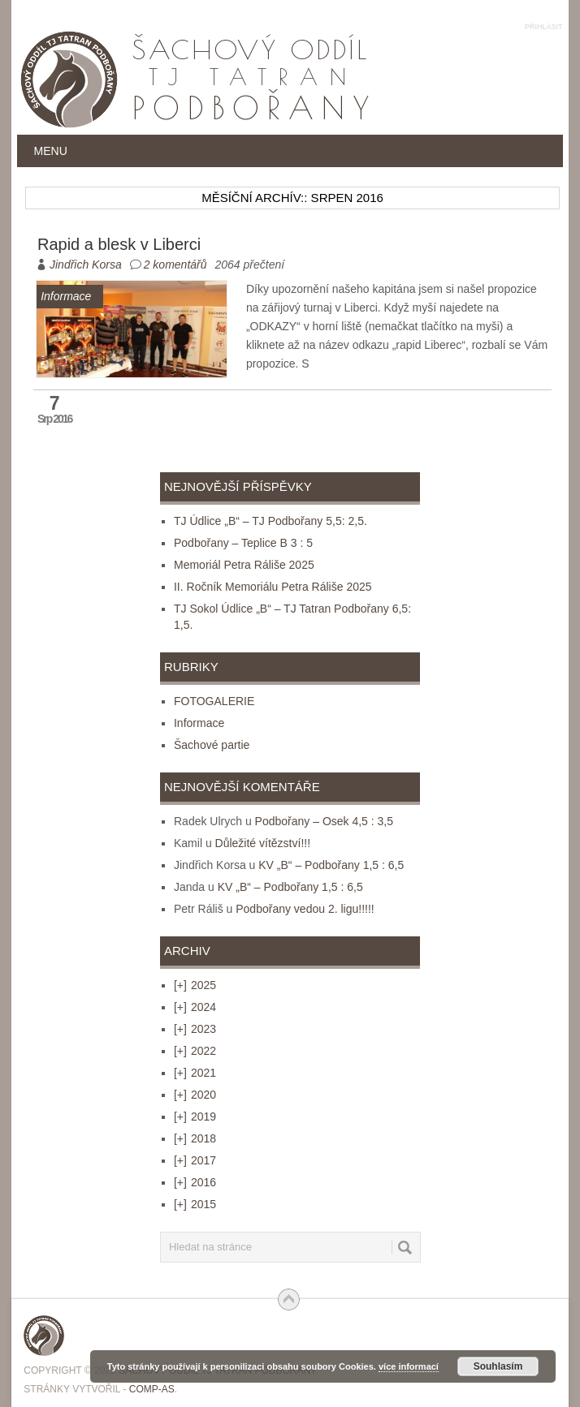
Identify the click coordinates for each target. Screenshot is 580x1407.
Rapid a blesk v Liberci (119, 244)
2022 (195, 1050)
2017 (195, 1160)
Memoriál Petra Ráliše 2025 (244, 564)
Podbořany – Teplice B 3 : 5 (243, 542)
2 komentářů (175, 264)
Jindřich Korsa (86, 264)
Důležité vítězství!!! (262, 843)
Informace (199, 722)
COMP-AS (152, 1389)
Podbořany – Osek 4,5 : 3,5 (324, 821)
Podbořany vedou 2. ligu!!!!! (305, 908)
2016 (195, 1182)
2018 (195, 1138)
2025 (195, 985)
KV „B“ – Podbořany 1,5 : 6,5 (331, 864)
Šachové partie (211, 744)
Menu (50, 150)
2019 (195, 1116)
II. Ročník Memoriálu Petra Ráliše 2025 (273, 586)
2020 (195, 1094)
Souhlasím (498, 1366)
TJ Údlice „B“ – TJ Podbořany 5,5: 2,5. (270, 520)
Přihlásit (544, 27)
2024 (195, 1006)
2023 (195, 1028)
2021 (195, 1072)
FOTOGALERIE (214, 701)
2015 (195, 1204)
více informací (409, 1366)
